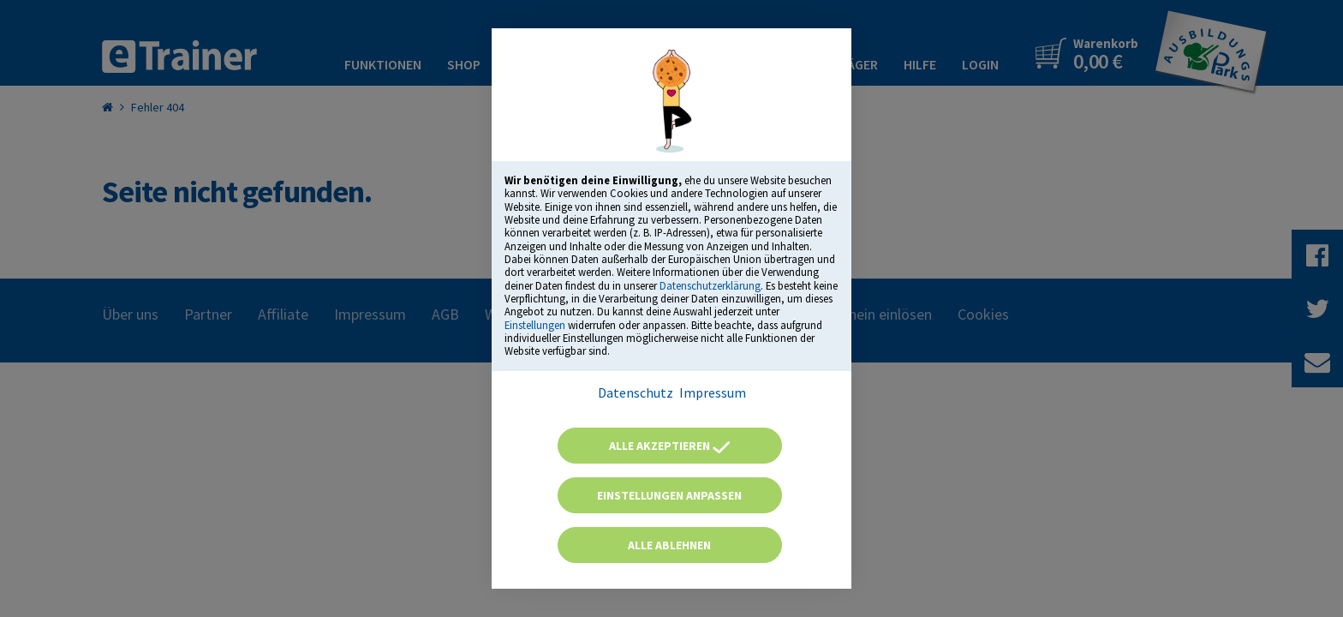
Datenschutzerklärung (710, 285)
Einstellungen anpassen (669, 495)
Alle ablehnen (669, 545)
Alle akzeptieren (669, 445)
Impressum (712, 392)
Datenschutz (635, 392)
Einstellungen (534, 325)
